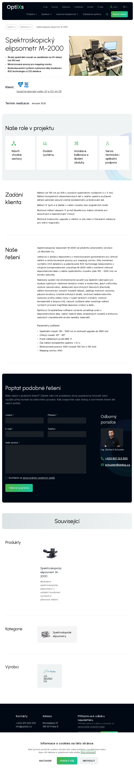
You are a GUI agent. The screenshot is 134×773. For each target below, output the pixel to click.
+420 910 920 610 (26, 723)
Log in (112, 6)
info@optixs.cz (24, 727)
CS (123, 7)
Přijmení (52, 415)
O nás (44, 7)
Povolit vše (67, 760)
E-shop (99, 7)
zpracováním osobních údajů (39, 477)
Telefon (51, 429)
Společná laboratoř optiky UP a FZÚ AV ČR (38, 91)
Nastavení (45, 760)
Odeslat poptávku (19, 488)
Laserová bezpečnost (66, 15)
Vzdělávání (77, 7)
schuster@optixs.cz (117, 464)
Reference (65, 7)
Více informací (88, 752)
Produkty (30, 15)
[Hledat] (105, 14)
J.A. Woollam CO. (48, 679)
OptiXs (10, 27)
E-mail (8, 429)
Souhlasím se (31, 477)
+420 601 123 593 (116, 458)
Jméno (8, 415)
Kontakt (89, 7)
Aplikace (45, 15)
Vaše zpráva (11, 442)
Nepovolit (89, 760)
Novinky (53, 7)
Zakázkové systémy (91, 15)
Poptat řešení (118, 15)
